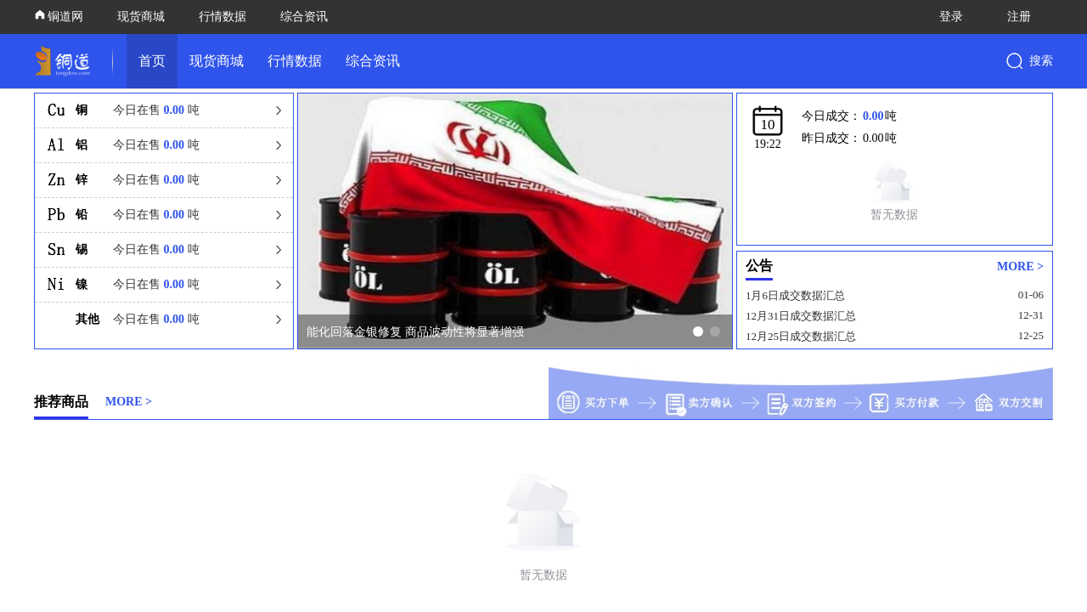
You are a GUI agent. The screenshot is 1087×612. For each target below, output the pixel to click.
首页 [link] (152, 61)
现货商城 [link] (216, 61)
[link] (66, 61)
